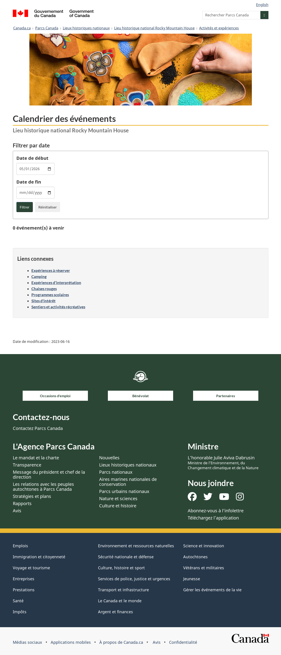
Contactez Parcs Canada (38, 428)
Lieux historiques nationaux (86, 28)
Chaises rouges (44, 288)
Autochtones (195, 556)
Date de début (32, 158)
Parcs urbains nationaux (124, 491)
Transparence (27, 465)
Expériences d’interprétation (56, 282)
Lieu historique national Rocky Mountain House (154, 28)
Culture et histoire (117, 506)
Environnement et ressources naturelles (136, 545)
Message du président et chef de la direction (49, 474)
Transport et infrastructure (123, 589)
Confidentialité (183, 642)
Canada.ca (22, 28)
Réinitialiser (47, 207)
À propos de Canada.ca (121, 642)
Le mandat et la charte (36, 458)
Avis (17, 511)
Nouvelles (109, 458)
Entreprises (23, 578)
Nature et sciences (118, 498)
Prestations (24, 589)
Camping (39, 276)
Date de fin (28, 182)
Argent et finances (115, 611)
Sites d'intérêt (43, 300)
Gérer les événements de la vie (212, 589)
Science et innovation (203, 545)
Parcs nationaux (116, 472)
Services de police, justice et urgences (134, 578)
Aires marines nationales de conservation (128, 481)
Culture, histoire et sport (121, 567)
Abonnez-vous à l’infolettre (216, 511)
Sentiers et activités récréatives (58, 306)
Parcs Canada (46, 28)
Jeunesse (191, 578)
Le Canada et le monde (120, 600)
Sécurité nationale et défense (126, 556)
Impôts (19, 611)
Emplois (20, 545)
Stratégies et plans (32, 496)
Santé (18, 600)
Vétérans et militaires (203, 567)
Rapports (22, 503)
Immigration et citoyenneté (39, 556)
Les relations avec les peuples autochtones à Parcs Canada (43, 486)
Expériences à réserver (50, 270)
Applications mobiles (71, 642)
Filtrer (24, 207)
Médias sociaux (27, 642)
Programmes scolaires (50, 294)
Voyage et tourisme (31, 567)
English (262, 4)
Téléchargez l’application (213, 518)
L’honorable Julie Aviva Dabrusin (223, 462)
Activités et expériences (219, 28)
